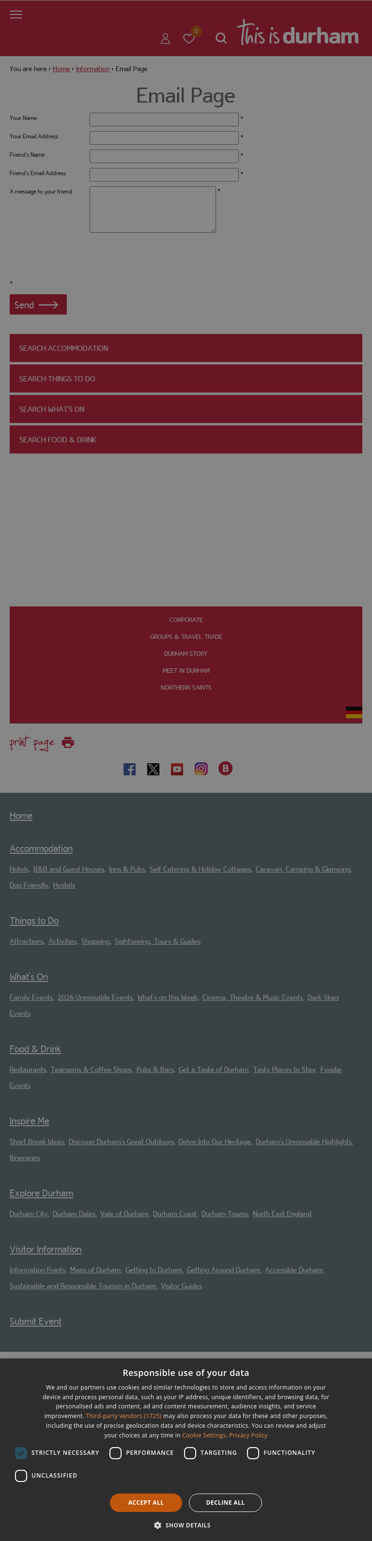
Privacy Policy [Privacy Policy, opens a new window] (248, 1435)
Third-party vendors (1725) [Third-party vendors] (124, 1416)
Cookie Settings (204, 1435)
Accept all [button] (146, 1502)
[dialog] (186, 1450)
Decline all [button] (225, 1502)
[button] (186, 1524)
